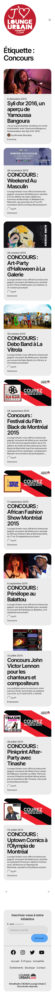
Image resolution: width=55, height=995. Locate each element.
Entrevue (11, 139)
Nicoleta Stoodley (23, 135)
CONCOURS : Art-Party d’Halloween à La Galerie (26, 265)
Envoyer (39, 938)
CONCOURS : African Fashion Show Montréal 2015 (25, 514)
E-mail (15, 924)
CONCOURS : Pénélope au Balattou (22, 593)
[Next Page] (48, 892)
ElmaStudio (15, 983)
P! (15, 209)
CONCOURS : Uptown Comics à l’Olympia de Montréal (27, 843)
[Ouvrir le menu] (49, 20)
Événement (12, 702)
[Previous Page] (6, 892)
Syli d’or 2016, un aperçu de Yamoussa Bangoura (26, 112)
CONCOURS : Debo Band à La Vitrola (24, 344)
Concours (12, 213)
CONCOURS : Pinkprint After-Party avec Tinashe (24, 754)
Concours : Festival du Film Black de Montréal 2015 (27, 424)
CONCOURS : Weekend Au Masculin (22, 180)
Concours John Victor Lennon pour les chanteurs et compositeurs (24, 671)
